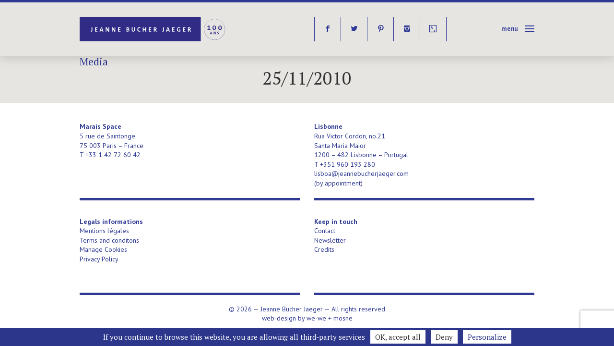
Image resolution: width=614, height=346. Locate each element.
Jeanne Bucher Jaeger (153, 29)
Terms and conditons (109, 240)
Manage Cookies (103, 249)
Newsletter (330, 240)
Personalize (487, 337)
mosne (343, 318)
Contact (324, 230)
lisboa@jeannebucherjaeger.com (361, 173)
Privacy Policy (99, 259)
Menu (509, 29)
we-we (316, 318)
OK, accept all (398, 337)
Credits (324, 249)
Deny (444, 337)
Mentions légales (104, 230)
